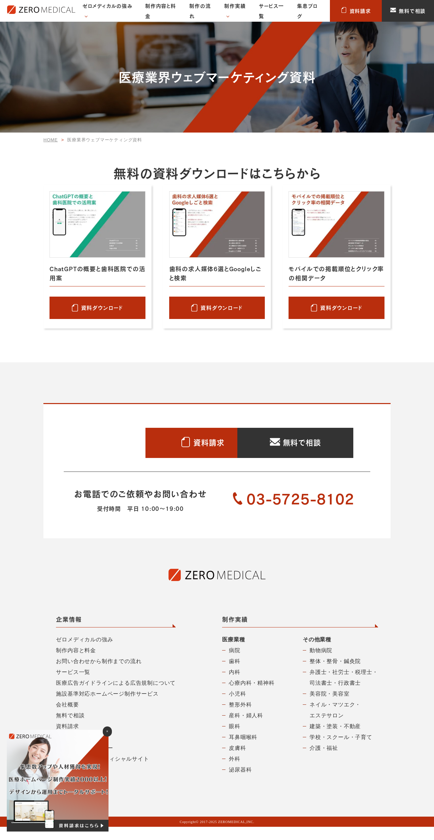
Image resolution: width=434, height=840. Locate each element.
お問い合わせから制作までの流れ (98, 674)
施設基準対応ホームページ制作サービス (107, 707)
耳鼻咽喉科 (243, 750)
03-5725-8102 (293, 512)
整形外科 (240, 718)
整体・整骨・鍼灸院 (335, 674)
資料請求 (356, 11)
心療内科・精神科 (251, 696)
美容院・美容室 (330, 707)
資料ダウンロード (102, 307)
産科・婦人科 (246, 729)
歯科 (234, 674)
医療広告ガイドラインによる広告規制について (116, 696)
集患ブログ (307, 11)
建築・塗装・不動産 (335, 739)
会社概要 (67, 718)
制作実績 (234, 6)
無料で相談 (408, 11)
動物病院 (321, 663)
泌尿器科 (240, 783)
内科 (234, 685)
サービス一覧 (271, 11)
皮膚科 (237, 761)
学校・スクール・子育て (341, 750)
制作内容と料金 (160, 11)
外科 (234, 772)
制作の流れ (200, 11)
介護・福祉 (324, 761)
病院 (234, 663)
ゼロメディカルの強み (107, 6)
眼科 (234, 739)
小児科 (237, 707)
